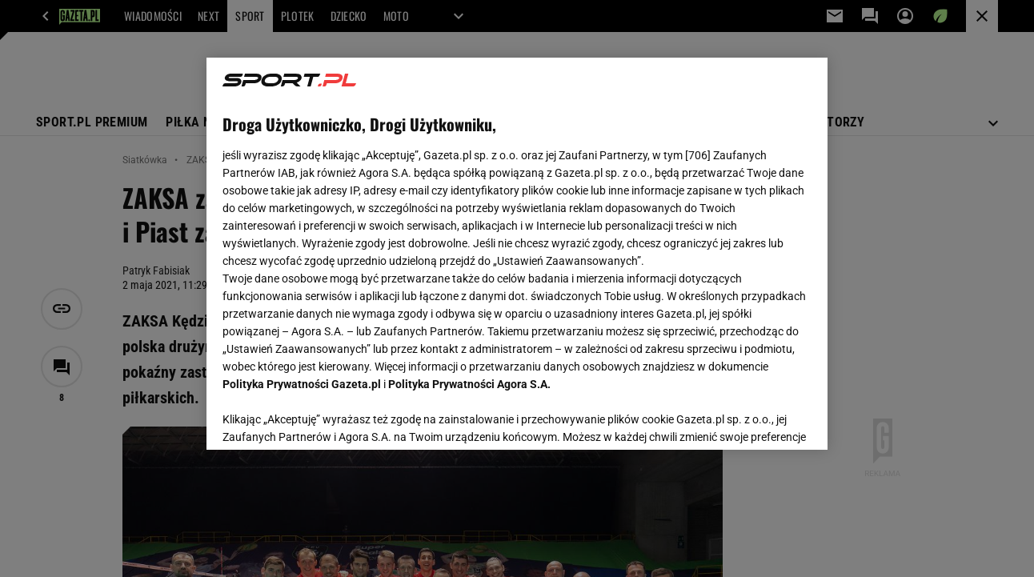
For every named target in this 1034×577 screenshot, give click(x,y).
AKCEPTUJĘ (757, 418)
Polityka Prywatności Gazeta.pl (301, 384)
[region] (516, 254)
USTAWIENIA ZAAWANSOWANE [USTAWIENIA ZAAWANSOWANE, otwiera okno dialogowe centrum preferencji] (328, 417)
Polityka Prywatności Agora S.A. (469, 384)
